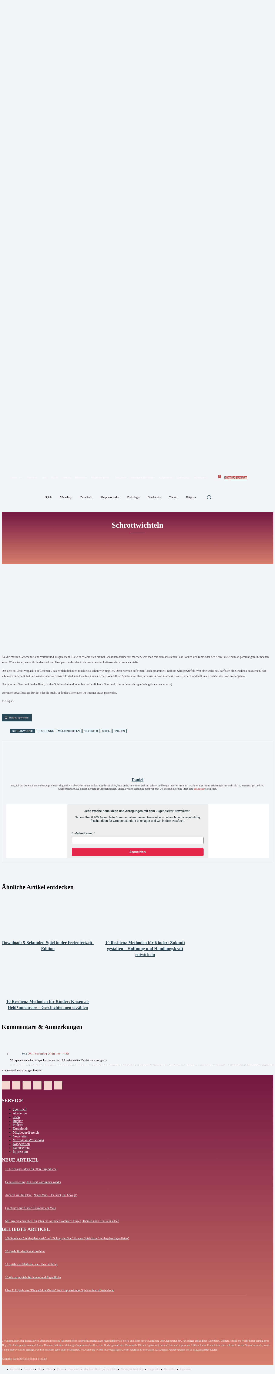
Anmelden (137, 852)
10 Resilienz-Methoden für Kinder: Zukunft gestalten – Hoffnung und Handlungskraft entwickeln (145, 948)
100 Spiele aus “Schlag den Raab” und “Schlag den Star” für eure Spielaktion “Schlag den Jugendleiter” (67, 1238)
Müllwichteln (69, 731)
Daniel (138, 780)
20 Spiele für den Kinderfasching (25, 1251)
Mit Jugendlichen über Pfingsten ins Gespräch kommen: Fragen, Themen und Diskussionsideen (62, 1221)
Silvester (91, 731)
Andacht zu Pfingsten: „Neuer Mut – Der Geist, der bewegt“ (41, 1195)
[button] (209, 497)
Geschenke (45, 731)
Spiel (106, 731)
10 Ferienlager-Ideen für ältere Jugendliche (31, 1169)
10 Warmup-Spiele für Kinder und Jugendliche (33, 1277)
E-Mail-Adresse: (82, 833)
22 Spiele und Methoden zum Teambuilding (31, 1264)
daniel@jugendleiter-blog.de (30, 1358)
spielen (119, 731)
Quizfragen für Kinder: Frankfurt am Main (30, 1208)
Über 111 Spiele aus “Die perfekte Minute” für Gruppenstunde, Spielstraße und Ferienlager (59, 1290)
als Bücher (199, 788)
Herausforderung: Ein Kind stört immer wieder (33, 1182)
